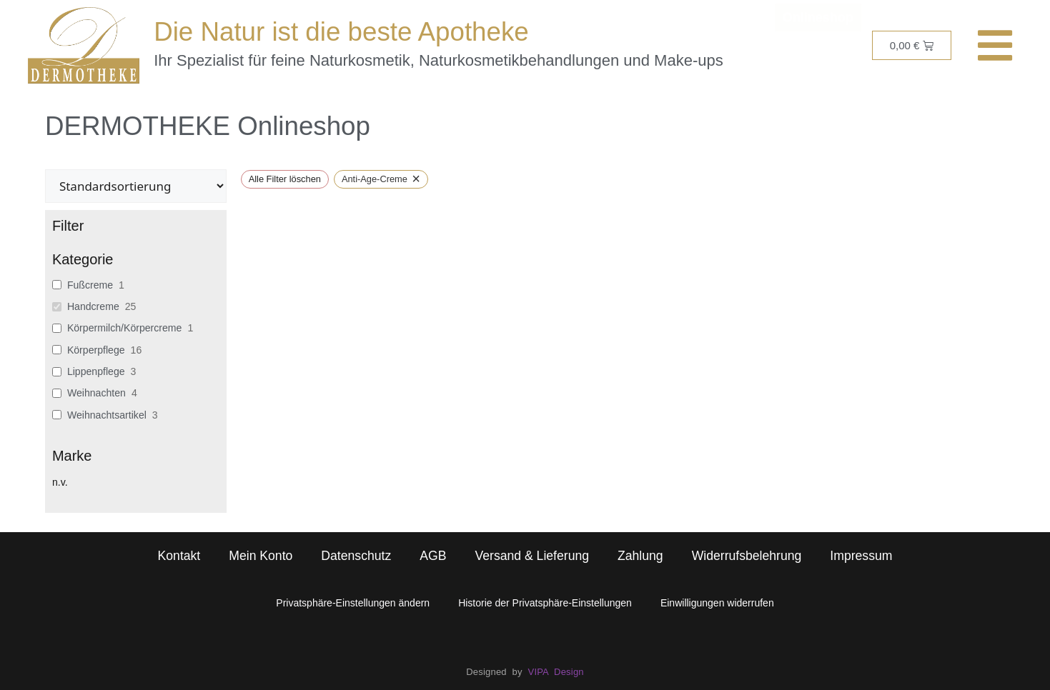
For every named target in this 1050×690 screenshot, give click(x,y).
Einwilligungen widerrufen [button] (717, 603)
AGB (433, 556)
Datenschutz (356, 556)
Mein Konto (260, 556)
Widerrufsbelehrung (747, 556)
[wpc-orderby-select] (136, 186)
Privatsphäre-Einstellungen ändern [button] (353, 603)
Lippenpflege (96, 371)
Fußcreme (90, 285)
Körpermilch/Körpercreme (124, 328)
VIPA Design (556, 671)
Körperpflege (96, 350)
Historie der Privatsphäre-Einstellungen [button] (545, 603)
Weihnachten (96, 393)
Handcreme (93, 306)
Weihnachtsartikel (107, 415)
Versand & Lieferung (532, 556)
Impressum (861, 556)
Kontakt (179, 556)
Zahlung (640, 556)
